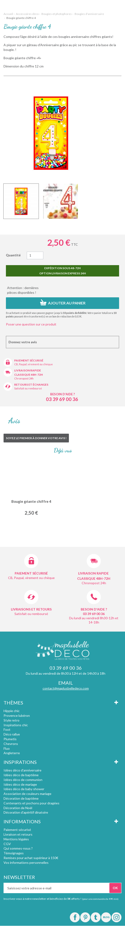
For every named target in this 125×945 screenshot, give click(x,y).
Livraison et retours (18, 834)
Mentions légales (16, 839)
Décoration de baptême (21, 798)
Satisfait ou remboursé (28, 388)
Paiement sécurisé (28, 360)
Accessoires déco (27, 14)
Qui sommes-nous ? (18, 848)
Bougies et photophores (56, 14)
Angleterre (12, 753)
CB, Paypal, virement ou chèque (33, 364)
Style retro (11, 720)
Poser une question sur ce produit (31, 324)
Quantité (13, 255)
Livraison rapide (27, 370)
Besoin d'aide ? (62, 394)
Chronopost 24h (24, 378)
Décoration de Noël (18, 808)
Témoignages (14, 853)
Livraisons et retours (31, 609)
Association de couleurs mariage (27, 794)
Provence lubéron (17, 715)
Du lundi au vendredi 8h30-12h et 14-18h (93, 620)
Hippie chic (12, 711)
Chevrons (11, 744)
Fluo (7, 748)
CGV (7, 844)
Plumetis (10, 739)
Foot (7, 729)
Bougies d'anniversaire (89, 14)
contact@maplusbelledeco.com (66, 688)
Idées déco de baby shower (24, 789)
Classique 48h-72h (28, 374)
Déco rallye (12, 734)
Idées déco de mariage (20, 784)
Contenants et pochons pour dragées (31, 803)
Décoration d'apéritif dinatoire (26, 812)
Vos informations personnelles (26, 862)
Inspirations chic (16, 725)
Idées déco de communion (23, 780)
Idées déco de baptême (21, 775)
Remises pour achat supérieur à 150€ (31, 858)
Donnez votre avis (23, 342)
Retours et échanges (31, 384)
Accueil (8, 14)
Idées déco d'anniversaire (22, 770)
